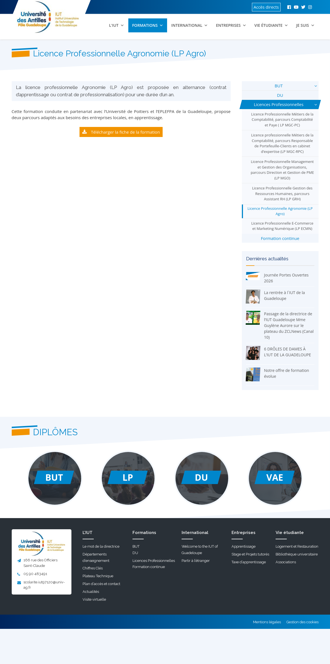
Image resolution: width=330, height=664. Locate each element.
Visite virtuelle (94, 599)
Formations (147, 25)
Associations (286, 562)
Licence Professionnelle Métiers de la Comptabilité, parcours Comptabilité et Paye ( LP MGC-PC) (282, 119)
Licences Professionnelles (278, 104)
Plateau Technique (98, 576)
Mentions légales (267, 622)
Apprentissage (244, 546)
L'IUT (116, 25)
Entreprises (231, 25)
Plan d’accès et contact (101, 584)
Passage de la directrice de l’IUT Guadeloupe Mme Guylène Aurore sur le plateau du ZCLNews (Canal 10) (289, 325)
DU (280, 95)
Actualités (91, 592)
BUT (279, 85)
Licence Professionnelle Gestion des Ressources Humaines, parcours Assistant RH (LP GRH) (282, 193)
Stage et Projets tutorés (250, 554)
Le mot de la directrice (101, 546)
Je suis (305, 25)
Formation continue (280, 238)
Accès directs (266, 7)
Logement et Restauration (297, 546)
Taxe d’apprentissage (249, 562)
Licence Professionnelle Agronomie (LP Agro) (280, 211)
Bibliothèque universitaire (297, 554)
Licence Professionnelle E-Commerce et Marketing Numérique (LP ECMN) (282, 226)
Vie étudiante (271, 25)
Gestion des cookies (302, 622)
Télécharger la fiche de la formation (125, 132)
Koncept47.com (51, 621)
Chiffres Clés (93, 568)
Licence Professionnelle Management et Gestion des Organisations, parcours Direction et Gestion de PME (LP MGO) (282, 170)
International (189, 25)
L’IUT (88, 532)
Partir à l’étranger (196, 561)
